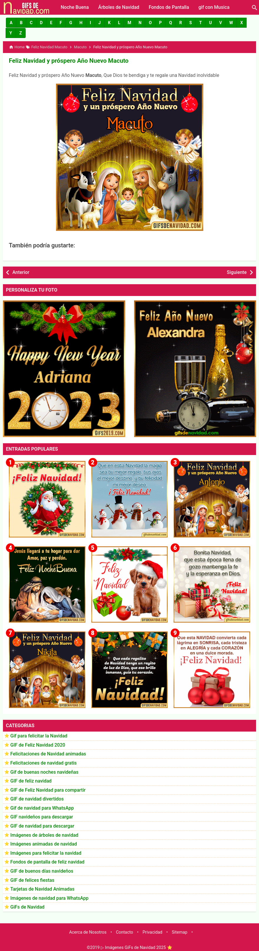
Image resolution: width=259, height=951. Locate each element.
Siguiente (237, 271)
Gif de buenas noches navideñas (44, 771)
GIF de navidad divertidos (37, 798)
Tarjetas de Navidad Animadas (42, 889)
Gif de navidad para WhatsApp (42, 807)
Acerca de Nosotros (88, 931)
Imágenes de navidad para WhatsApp (49, 897)
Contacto (124, 931)
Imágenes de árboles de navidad (44, 834)
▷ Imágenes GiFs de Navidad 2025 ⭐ (136, 947)
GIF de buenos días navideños (41, 870)
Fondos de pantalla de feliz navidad (47, 861)
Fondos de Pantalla (169, 7)
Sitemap (179, 931)
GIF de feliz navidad (31, 780)
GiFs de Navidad (27, 906)
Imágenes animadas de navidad (43, 843)
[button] (11, 23)
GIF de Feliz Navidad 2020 (37, 744)
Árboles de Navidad (118, 7)
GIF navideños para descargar (41, 816)
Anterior (20, 271)
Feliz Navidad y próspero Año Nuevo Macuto (67, 60)
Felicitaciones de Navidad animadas (48, 753)
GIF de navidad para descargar (42, 825)
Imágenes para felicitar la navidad (45, 852)
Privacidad (152, 931)
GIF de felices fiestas (32, 879)
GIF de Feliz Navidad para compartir (47, 789)
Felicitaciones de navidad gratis (43, 762)
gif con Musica (214, 7)
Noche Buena (75, 7)
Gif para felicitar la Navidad (38, 735)
